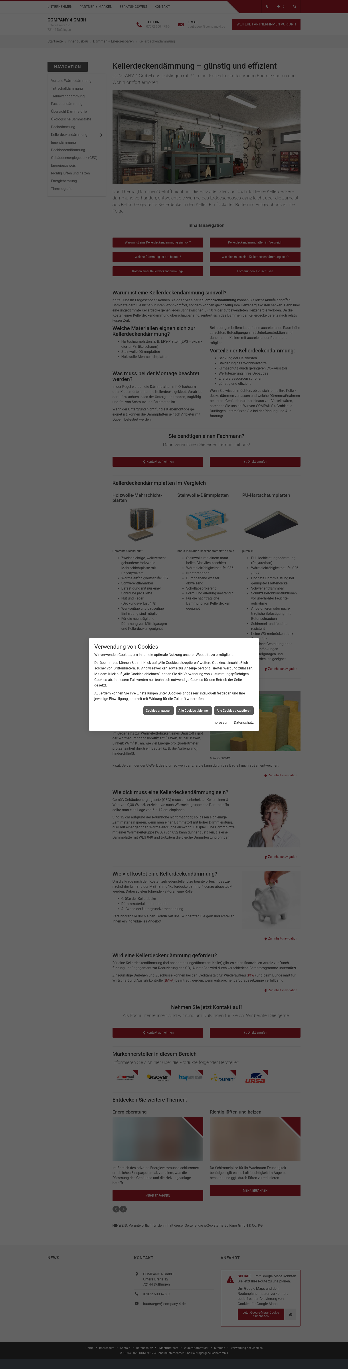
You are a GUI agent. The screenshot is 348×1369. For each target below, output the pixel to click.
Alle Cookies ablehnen (194, 710)
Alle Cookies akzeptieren (234, 710)
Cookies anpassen (158, 710)
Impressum (220, 722)
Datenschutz (244, 722)
